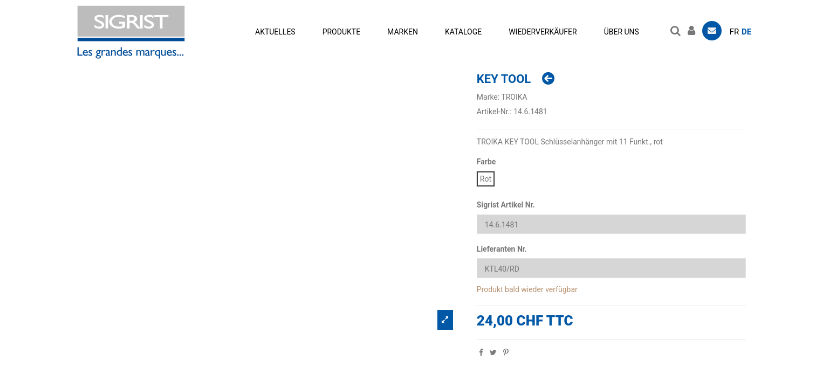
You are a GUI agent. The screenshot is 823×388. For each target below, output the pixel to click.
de (746, 32)
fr (734, 32)
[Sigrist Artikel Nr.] (611, 224)
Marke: (488, 97)
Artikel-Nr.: (494, 111)
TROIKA (514, 97)
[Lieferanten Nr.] (611, 268)
